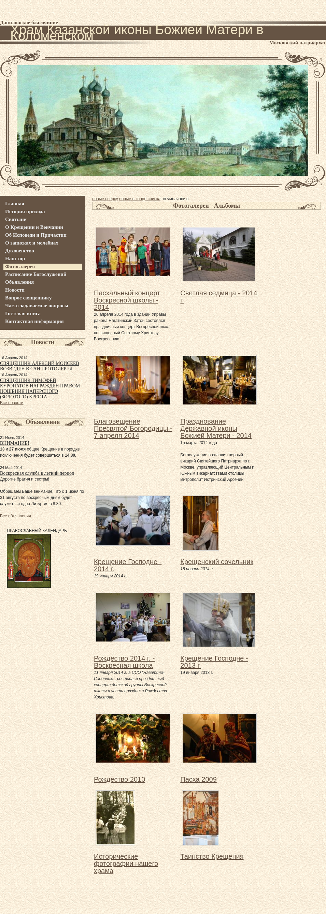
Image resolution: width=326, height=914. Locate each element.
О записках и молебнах (31, 243)
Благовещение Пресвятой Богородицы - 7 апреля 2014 (133, 428)
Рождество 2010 (119, 779)
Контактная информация (34, 321)
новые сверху (105, 198)
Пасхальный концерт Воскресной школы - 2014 (127, 300)
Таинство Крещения (211, 856)
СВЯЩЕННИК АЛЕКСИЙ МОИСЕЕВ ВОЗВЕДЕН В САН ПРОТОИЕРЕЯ (39, 366)
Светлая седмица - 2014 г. (218, 296)
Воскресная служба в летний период (37, 473)
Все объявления (15, 516)
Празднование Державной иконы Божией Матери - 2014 (216, 428)
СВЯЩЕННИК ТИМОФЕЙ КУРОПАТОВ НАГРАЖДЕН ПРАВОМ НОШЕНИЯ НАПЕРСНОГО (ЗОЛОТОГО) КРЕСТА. (40, 388)
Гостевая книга (23, 313)
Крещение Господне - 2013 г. (214, 661)
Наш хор (15, 258)
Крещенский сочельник (216, 561)
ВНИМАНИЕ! (14, 443)
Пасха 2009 (198, 779)
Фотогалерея (20, 266)
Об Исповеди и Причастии (36, 235)
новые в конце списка (139, 198)
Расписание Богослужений (36, 274)
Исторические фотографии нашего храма (126, 863)
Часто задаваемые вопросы (36, 305)
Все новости (11, 402)
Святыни (16, 219)
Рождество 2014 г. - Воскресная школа (124, 661)
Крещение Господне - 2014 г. (127, 565)
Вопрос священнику (28, 297)
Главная (14, 203)
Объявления (19, 282)
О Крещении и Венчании (34, 227)
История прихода (25, 211)
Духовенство (19, 250)
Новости (15, 290)
